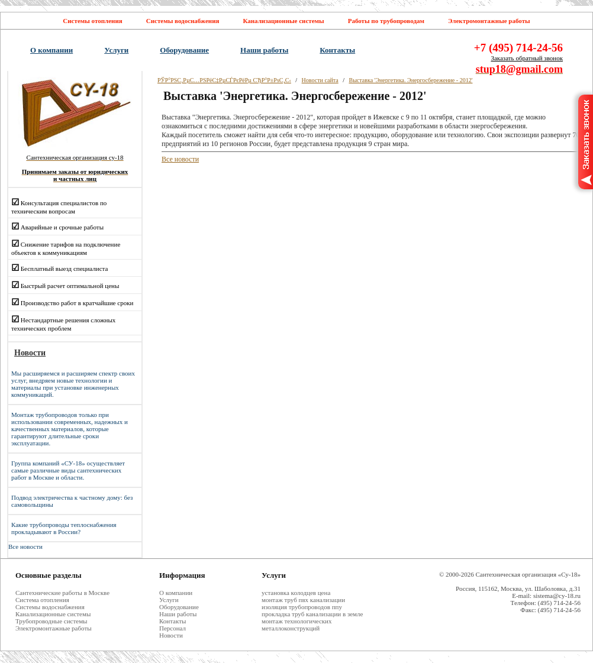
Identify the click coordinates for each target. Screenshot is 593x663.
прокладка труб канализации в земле (312, 613)
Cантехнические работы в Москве (62, 592)
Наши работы (264, 50)
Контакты (337, 50)
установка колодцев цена (296, 592)
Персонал (172, 628)
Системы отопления (92, 20)
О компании (51, 50)
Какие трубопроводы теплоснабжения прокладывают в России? (64, 528)
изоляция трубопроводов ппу (302, 606)
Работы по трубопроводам (386, 20)
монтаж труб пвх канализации (303, 599)
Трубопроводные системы (51, 621)
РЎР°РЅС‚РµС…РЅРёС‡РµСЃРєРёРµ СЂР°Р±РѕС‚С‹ (224, 80)
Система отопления (42, 599)
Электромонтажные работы (489, 20)
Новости (171, 635)
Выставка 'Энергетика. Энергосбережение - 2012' (410, 80)
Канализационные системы (283, 20)
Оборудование (184, 50)
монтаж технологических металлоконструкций (297, 624)
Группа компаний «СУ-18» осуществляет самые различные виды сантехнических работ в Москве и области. (68, 470)
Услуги (116, 50)
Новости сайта (320, 80)
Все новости (25, 546)
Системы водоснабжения (183, 20)
